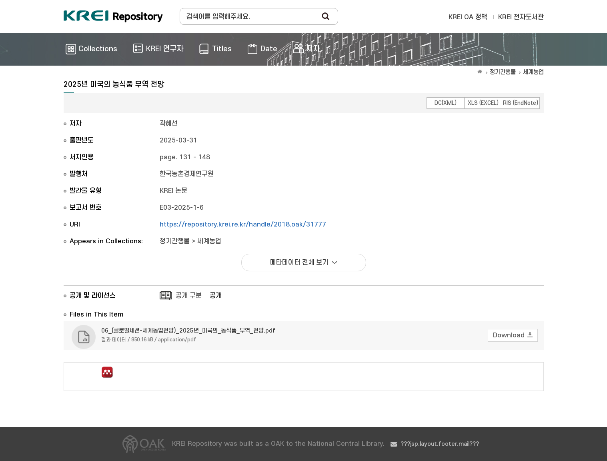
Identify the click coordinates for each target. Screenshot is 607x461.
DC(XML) (446, 103)
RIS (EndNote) (520, 103)
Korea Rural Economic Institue (113, 16)
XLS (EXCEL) (483, 103)
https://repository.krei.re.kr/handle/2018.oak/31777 (243, 224)
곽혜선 (169, 123)
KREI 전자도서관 (521, 17)
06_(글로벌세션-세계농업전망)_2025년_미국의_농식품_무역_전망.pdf (188, 330)
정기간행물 (503, 72)
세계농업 (533, 72)
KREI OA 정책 (468, 17)
